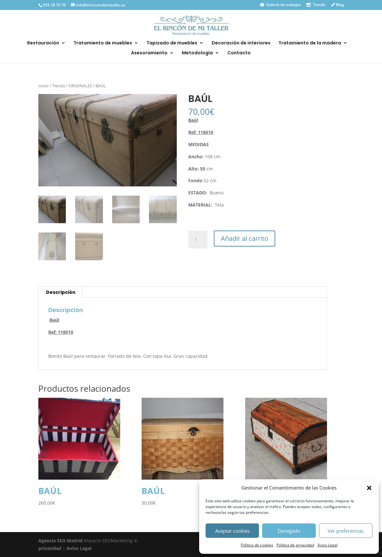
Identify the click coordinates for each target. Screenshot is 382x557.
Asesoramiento (149, 53)
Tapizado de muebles (171, 43)
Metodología (197, 53)
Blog (339, 4)
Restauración (43, 43)
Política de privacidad (295, 545)
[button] (369, 488)
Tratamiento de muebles (103, 43)
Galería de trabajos (283, 4)
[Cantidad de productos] (197, 239)
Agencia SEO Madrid (61, 540)
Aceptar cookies (232, 531)
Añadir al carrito (244, 238)
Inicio (43, 86)
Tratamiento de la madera (309, 43)
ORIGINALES (80, 86)
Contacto (239, 53)
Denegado (289, 531)
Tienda (318, 4)
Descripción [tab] (60, 292)
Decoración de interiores (241, 43)
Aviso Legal (327, 545)
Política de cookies (257, 545)
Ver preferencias (345, 531)
